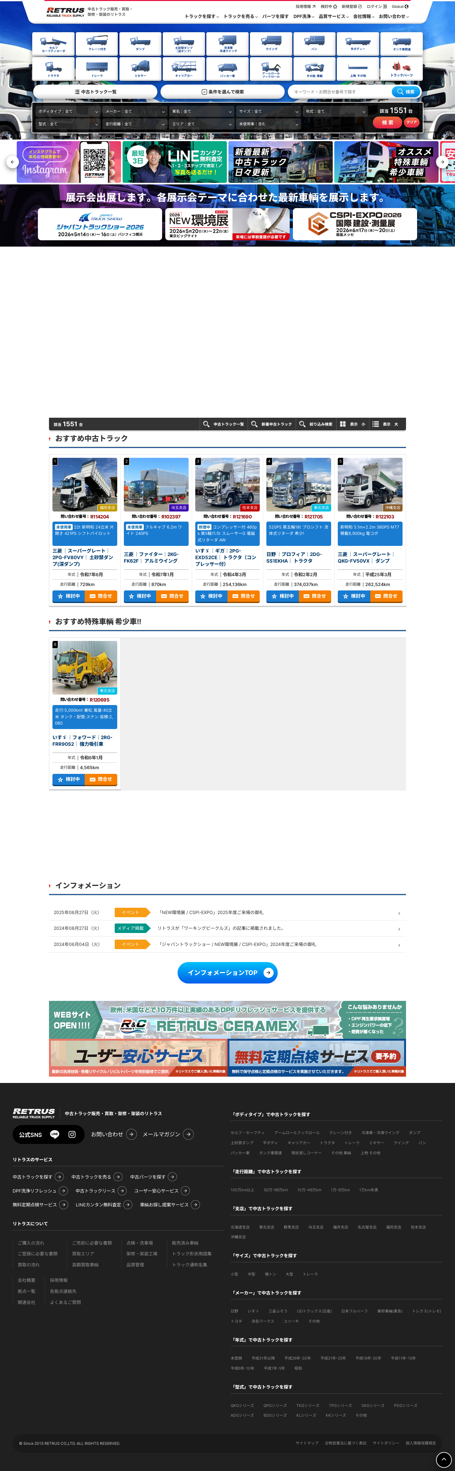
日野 (234, 1310)
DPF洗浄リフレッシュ (35, 1190)
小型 (234, 1273)
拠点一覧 (26, 1290)
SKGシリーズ (373, 1404)
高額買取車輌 (85, 1264)
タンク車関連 (270, 1152)
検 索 (387, 122)
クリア (411, 122)
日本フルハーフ (354, 1310)
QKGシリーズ (242, 1404)
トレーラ (352, 1142)
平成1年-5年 (274, 1367)
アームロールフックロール (297, 1132)
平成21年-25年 (333, 1357)
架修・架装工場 (141, 1253)
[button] (442, 161)
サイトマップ (307, 1442)
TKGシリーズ (307, 1404)
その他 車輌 (341, 1152)
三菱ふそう (278, 1310)
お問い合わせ (107, 1133)
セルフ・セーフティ (248, 1132)
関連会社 (26, 1301)
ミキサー (376, 1142)
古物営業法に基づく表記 (346, 1442)
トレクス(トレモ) (426, 1310)
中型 (251, 1273)
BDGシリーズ (275, 1414)
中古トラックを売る (91, 1176)
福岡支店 (393, 1226)
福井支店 (340, 1226)
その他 (314, 1320)
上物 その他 (370, 1152)
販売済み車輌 (185, 1242)
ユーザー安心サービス (156, 1190)
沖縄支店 (238, 1236)
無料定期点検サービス (35, 1204)
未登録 (236, 1357)
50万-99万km (276, 1189)
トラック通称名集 (189, 1264)
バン (422, 1142)
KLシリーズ (306, 1414)
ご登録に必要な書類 (38, 1253)
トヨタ (236, 1320)
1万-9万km (340, 1189)
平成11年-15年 (403, 1357)
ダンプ (414, 1132)
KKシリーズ (336, 1414)
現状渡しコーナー (306, 1152)
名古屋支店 (367, 1226)
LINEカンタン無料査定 (98, 1204)
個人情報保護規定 (421, 1442)
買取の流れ (29, 1264)
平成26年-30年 (297, 1357)
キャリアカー (299, 1142)
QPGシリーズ (275, 1404)
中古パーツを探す (148, 1176)
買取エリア (83, 1253)
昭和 (298, 1367)
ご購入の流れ (31, 1242)
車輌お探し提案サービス (164, 1204)
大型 (289, 1273)
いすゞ (253, 1310)
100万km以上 (242, 1189)
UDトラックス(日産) (314, 1310)
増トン (270, 1273)
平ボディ (270, 1142)
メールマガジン (161, 1133)
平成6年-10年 (242, 1367)
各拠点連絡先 (63, 1290)
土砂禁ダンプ (242, 1142)
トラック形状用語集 (192, 1253)
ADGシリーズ (242, 1414)
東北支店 (266, 1226)
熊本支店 (418, 1226)
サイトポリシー (386, 1442)
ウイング (401, 1142)
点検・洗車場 (139, 1242)
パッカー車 (240, 1152)
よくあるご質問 (65, 1301)
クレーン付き (340, 1132)
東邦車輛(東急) (390, 1310)
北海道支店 (240, 1226)
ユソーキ (291, 1320)
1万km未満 (368, 1189)
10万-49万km (309, 1189)
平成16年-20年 (368, 1357)
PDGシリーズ (405, 1404)
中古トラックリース (95, 1190)
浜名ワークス (263, 1320)
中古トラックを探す (32, 1176)
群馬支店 (291, 1226)
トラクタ (327, 1142)
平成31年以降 (263, 1357)
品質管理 (135, 1264)
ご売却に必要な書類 (92, 1242)
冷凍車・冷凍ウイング (380, 1132)
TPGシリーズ (340, 1404)
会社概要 (26, 1279)
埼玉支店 (316, 1226)
